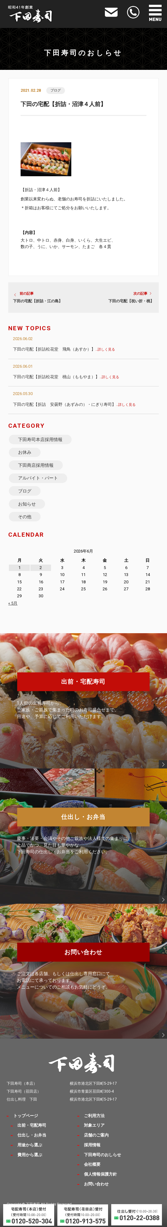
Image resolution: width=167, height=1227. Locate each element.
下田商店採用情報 (36, 465)
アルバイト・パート (38, 477)
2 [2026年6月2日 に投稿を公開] (41, 567)
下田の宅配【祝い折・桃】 (131, 301)
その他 (24, 516)
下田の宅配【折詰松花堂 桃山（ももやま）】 (66, 376)
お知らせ (27, 503)
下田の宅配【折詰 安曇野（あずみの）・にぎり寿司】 (74, 404)
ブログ (55, 90)
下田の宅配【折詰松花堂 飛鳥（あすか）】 (64, 349)
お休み (24, 452)
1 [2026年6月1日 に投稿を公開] (19, 567)
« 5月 (12, 603)
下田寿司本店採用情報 (40, 439)
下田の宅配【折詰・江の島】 (37, 301)
